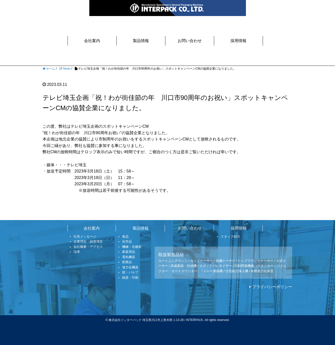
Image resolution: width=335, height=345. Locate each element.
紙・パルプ (129, 272)
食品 (124, 236)
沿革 (75, 252)
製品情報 (141, 41)
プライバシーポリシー (272, 287)
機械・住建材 (130, 247)
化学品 (125, 241)
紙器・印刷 (129, 277)
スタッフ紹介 (228, 236)
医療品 (125, 262)
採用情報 (238, 41)
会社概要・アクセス (86, 247)
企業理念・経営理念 (86, 241)
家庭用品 (127, 252)
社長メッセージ (83, 236)
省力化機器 (129, 267)
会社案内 (92, 41)
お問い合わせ (190, 41)
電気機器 (127, 257)
